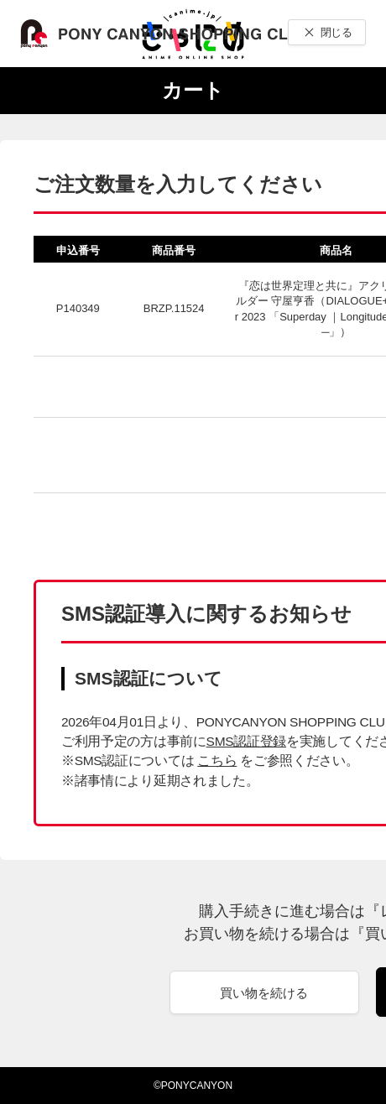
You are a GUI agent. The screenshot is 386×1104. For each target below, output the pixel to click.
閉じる (336, 32)
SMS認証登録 (246, 741)
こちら (217, 760)
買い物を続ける (264, 993)
